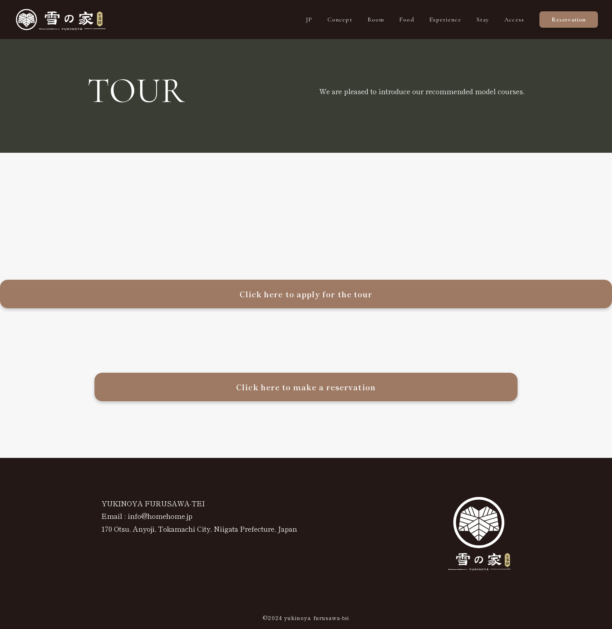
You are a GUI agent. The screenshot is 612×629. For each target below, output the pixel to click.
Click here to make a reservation (306, 387)
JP (309, 19)
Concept (339, 19)
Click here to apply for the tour (306, 294)
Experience (445, 19)
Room (376, 19)
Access (514, 19)
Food (406, 19)
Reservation (569, 19)
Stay (483, 19)
